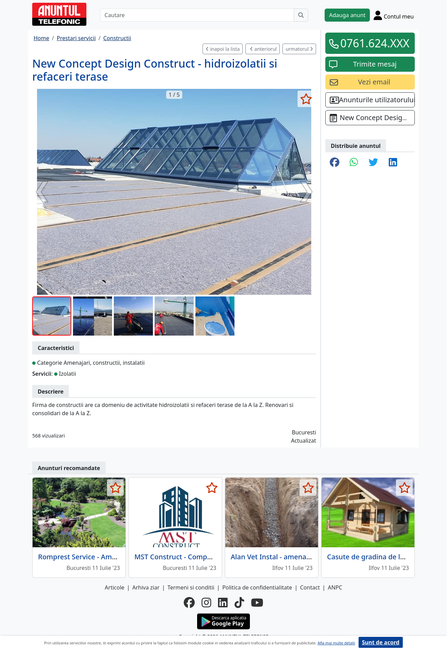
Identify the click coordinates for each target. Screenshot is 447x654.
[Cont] (394, 15)
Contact (310, 587)
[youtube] (257, 602)
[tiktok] (239, 602)
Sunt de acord (380, 642)
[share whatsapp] (354, 162)
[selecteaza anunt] (306, 99)
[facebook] (189, 602)
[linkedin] (223, 602)
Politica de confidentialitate (257, 587)
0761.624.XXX (375, 43)
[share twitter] (373, 162)
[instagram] (206, 602)
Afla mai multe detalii (336, 642)
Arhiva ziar (145, 587)
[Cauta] (301, 15)
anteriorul (263, 49)
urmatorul (299, 49)
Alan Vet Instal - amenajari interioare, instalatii (307, 556)
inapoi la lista (223, 49)
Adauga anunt (347, 15)
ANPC (335, 587)
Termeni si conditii (190, 587)
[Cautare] (197, 15)
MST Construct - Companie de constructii (201, 556)
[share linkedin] (393, 162)
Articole (114, 587)
